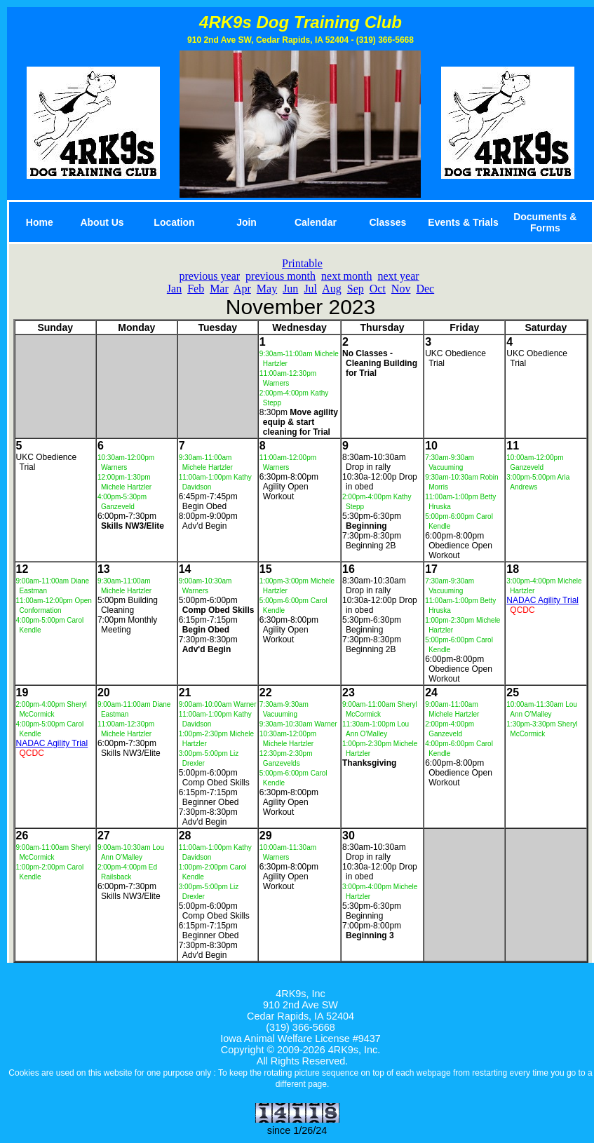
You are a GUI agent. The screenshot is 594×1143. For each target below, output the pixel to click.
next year (398, 276)
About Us (101, 222)
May (267, 289)
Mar (219, 289)
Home (39, 222)
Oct (378, 289)
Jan (174, 289)
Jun (290, 289)
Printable (302, 263)
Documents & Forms (544, 222)
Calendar (316, 222)
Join (246, 222)
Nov (401, 289)
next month (346, 276)
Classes (387, 222)
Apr (242, 289)
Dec (425, 289)
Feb (195, 289)
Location (174, 222)
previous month (280, 276)
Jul (310, 289)
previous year (209, 276)
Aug (332, 289)
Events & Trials (463, 222)
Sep (355, 289)
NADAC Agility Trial (542, 600)
